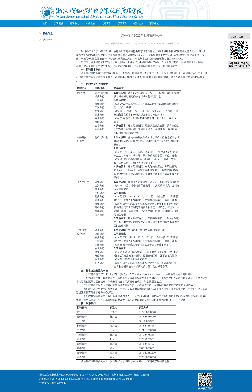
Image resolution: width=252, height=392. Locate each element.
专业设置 (90, 23)
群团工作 (122, 23)
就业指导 (46, 39)
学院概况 (58, 23)
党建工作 (106, 23)
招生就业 (138, 23)
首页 (45, 23)
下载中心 (154, 23)
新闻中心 (74, 23)
